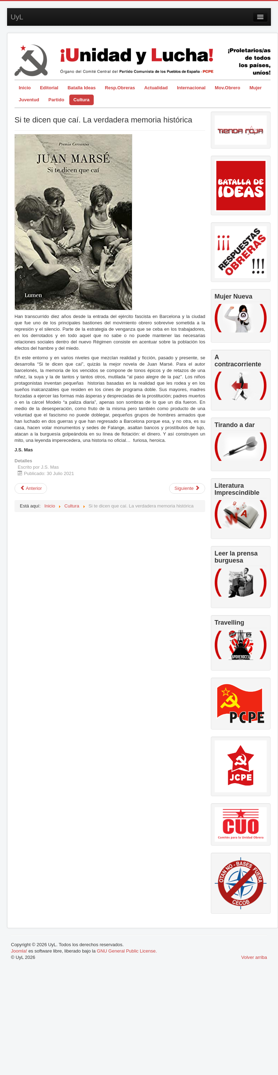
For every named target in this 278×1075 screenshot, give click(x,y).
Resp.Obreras (120, 87)
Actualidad (156, 87)
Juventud (29, 99)
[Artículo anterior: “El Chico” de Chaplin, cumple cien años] (31, 488)
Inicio (25, 87)
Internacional (191, 87)
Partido (56, 99)
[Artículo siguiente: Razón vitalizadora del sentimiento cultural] (187, 488)
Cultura (82, 99)
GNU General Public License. (127, 951)
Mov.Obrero (227, 87)
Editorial (49, 87)
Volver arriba (254, 957)
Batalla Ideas (82, 87)
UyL (17, 17)
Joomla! (19, 951)
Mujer (255, 87)
